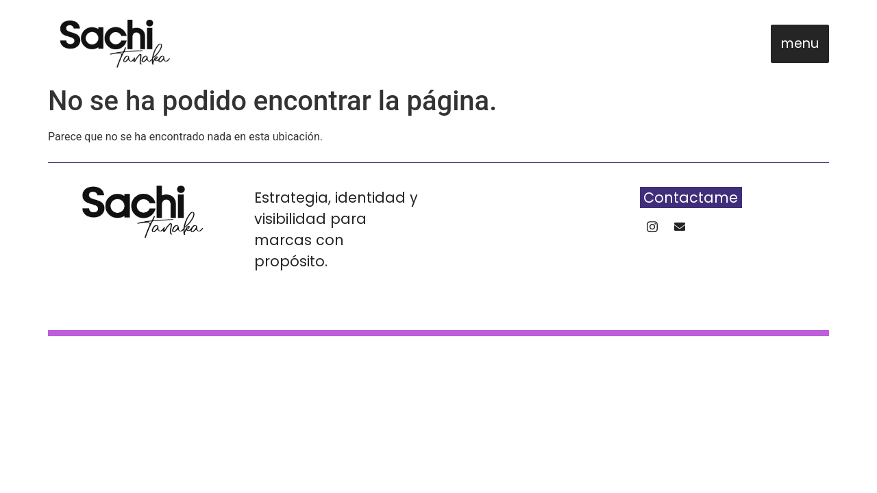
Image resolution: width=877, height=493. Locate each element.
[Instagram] (652, 230)
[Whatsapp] (679, 230)
